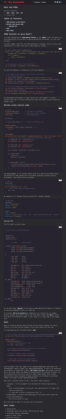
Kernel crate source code (15, 24)
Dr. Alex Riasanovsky (15, 2)
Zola (42, 414)
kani (8, 13)
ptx (22, 13)
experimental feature (29, 37)
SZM (29, 414)
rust (17, 13)
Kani (8, 28)
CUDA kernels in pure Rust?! (16, 22)
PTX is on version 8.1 (20, 296)
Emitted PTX (13, 26)
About (45, 2)
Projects (37, 2)
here (51, 298)
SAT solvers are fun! (37, 351)
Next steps (10, 30)
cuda (12, 13)
